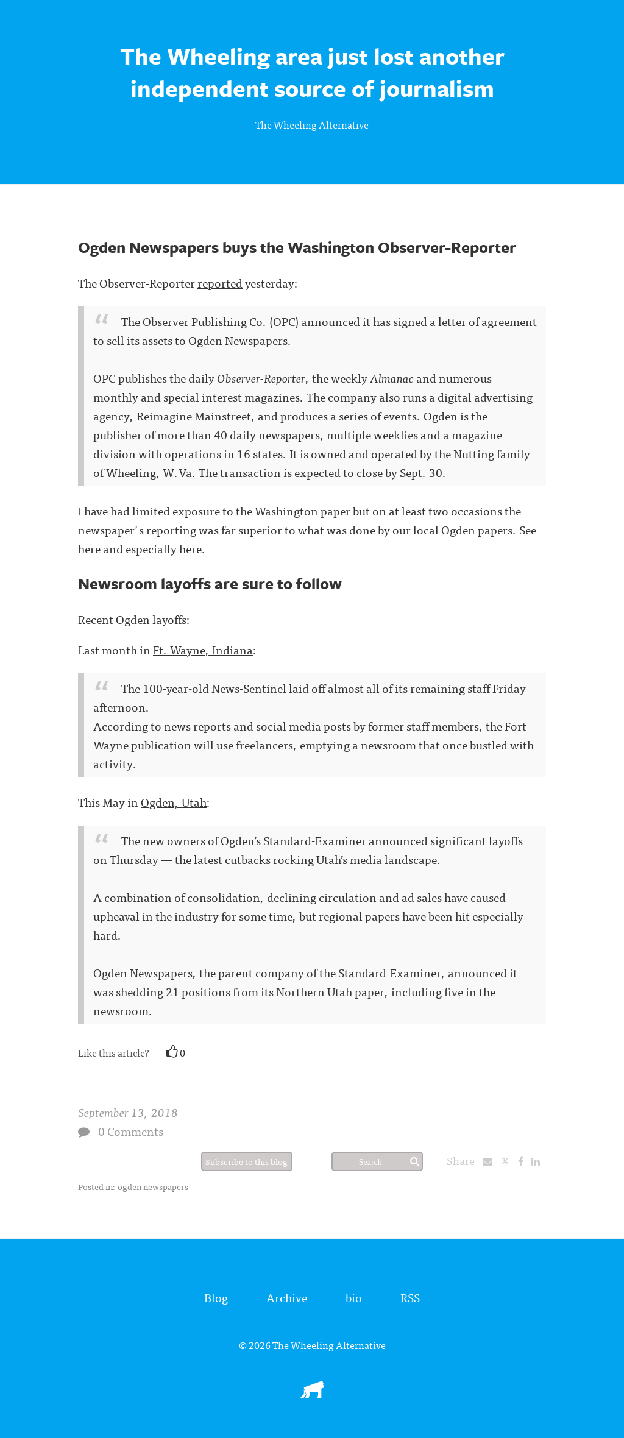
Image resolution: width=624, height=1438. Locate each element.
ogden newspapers (153, 1186)
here (89, 548)
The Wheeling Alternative (312, 124)
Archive (286, 1296)
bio (354, 1296)
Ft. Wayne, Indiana (203, 649)
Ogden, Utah (174, 801)
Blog (216, 1296)
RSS (410, 1296)
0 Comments (130, 1130)
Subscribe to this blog (246, 1161)
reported (220, 282)
